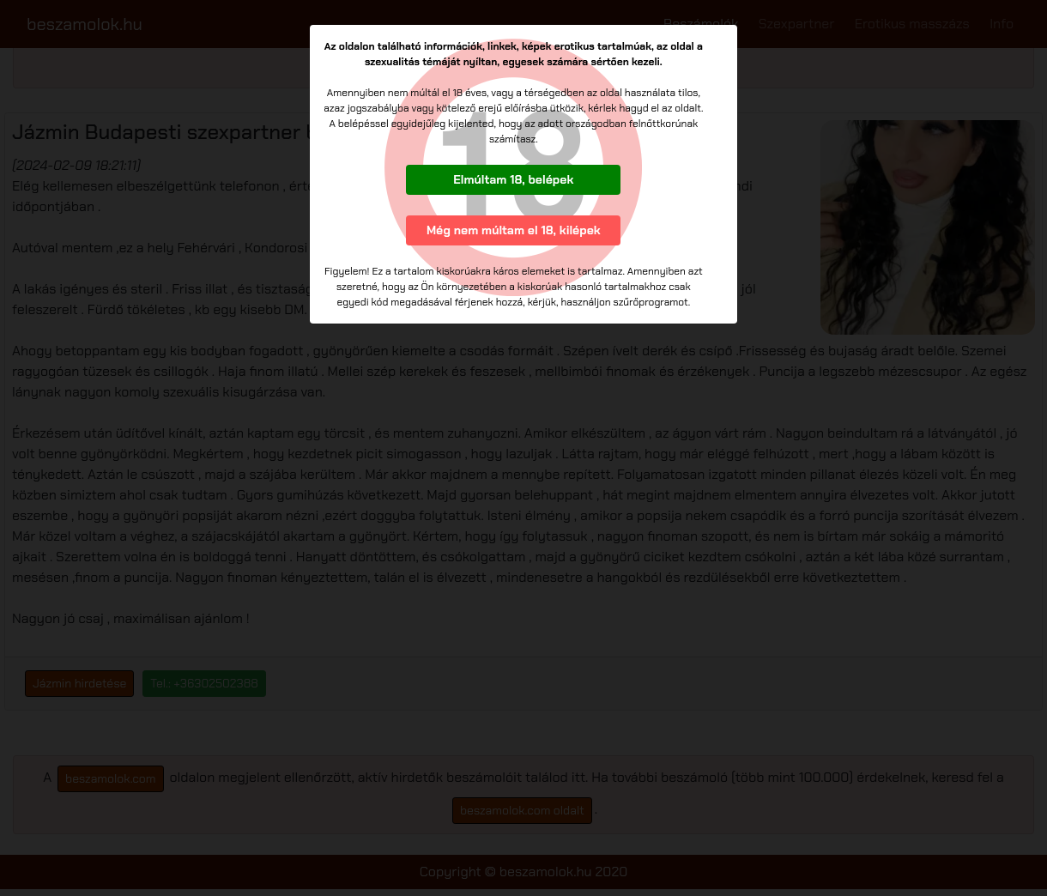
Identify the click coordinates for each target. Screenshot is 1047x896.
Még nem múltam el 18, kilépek (514, 230)
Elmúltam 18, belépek (513, 179)
